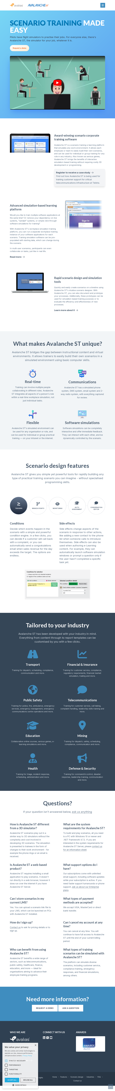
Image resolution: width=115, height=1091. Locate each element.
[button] (20, 1085)
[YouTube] (51, 1042)
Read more (17, 262)
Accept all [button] (12, 1080)
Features (63, 1082)
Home (54, 1082)
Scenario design (76, 1082)
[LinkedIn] (44, 1042)
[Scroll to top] (110, 1086)
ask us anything (82, 817)
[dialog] (20, 1066)
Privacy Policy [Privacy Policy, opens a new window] (27, 1056)
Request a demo (19, 51)
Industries (90, 1082)
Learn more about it (66, 315)
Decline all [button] (28, 1080)
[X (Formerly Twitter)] (47, 1042)
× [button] (35, 1045)
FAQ (99, 1082)
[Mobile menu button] (102, 5)
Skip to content (6, 1)
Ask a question (70, 1013)
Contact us (15, 932)
